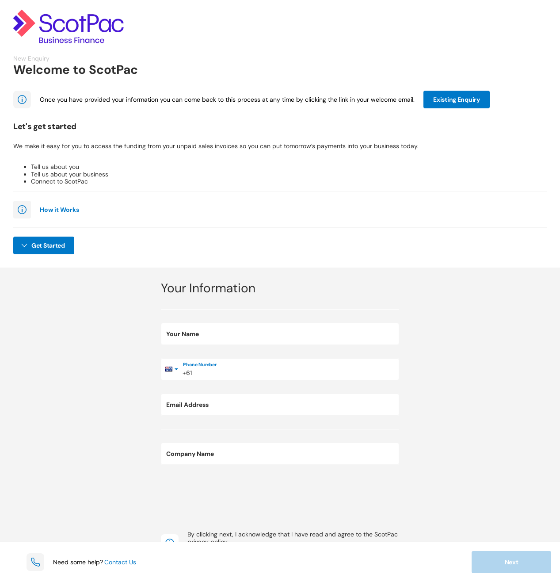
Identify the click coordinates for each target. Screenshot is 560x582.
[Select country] (172, 369)
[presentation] (228, 495)
